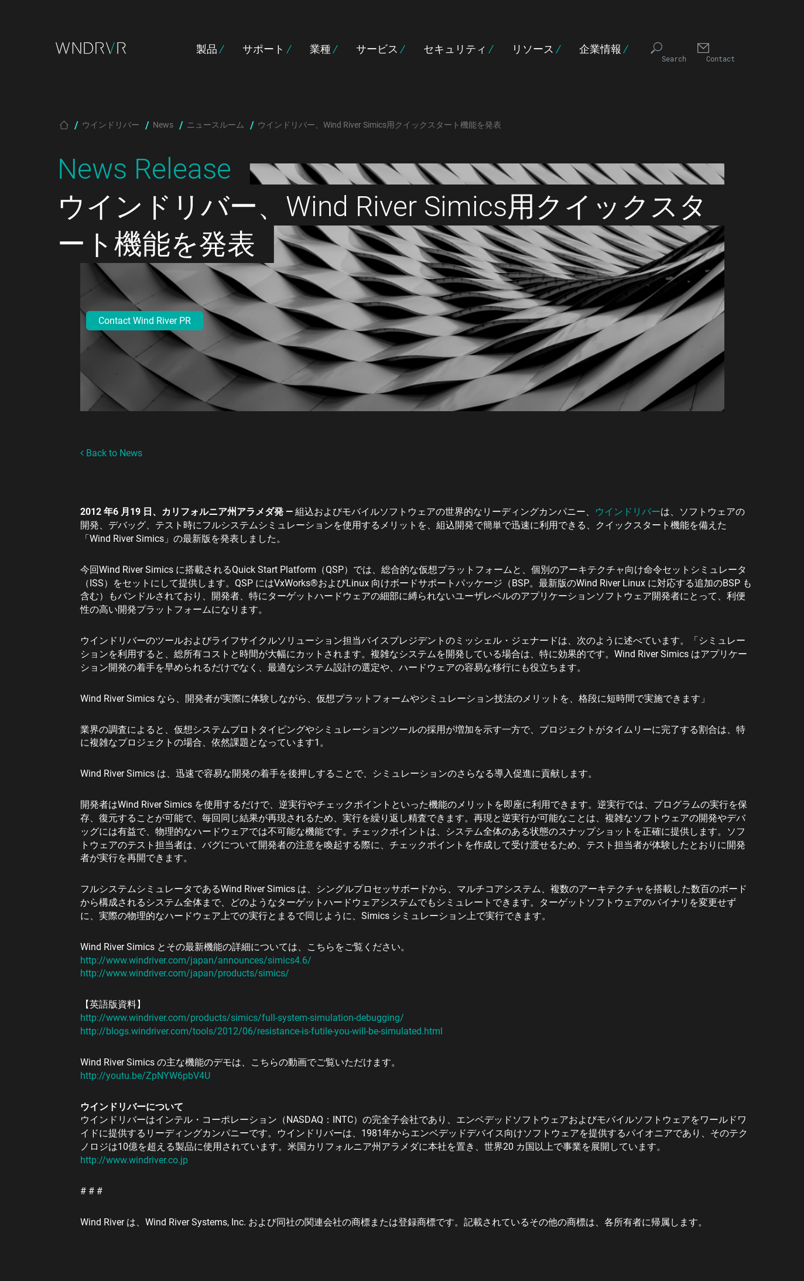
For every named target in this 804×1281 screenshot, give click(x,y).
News (163, 124)
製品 (210, 49)
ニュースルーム (215, 124)
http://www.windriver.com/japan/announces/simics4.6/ (196, 960)
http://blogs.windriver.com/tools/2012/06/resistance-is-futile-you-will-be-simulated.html (261, 1030)
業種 (323, 49)
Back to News (111, 452)
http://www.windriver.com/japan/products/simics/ (184, 972)
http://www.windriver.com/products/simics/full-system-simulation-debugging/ (242, 1017)
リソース (536, 49)
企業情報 (603, 49)
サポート (266, 49)
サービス (380, 49)
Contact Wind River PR (144, 320)
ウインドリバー (110, 124)
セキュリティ (458, 49)
